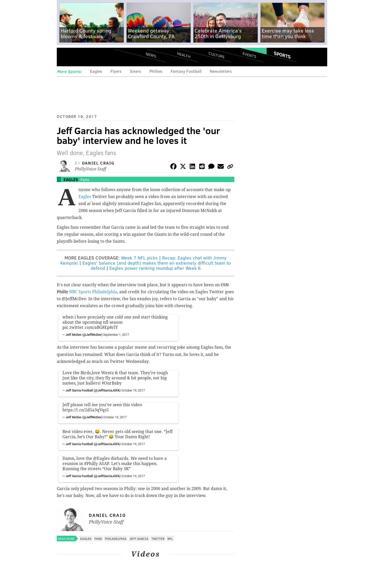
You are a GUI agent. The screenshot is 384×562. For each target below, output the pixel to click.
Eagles (96, 71)
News (151, 55)
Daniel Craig (98, 163)
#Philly (91, 463)
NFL (170, 538)
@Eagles (101, 458)
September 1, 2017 (116, 335)
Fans (85, 179)
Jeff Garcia (139, 538)
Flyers (116, 71)
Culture (217, 54)
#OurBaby (112, 383)
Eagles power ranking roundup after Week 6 (155, 268)
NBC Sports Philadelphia (93, 291)
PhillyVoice (92, 56)
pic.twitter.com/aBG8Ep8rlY (90, 327)
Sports (282, 55)
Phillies (155, 71)
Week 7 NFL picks (139, 258)
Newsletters (221, 71)
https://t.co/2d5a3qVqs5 (85, 410)
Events (249, 55)
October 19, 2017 (133, 390)
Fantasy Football (186, 71)
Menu (65, 57)
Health (183, 55)
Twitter (157, 538)
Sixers (135, 71)
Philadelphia (115, 538)
